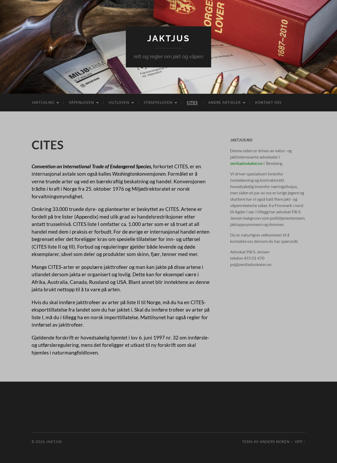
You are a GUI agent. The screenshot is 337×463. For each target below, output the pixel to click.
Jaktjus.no (43, 102)
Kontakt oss (268, 102)
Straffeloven (158, 102)
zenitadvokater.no (246, 163)
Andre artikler (224, 102)
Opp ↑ (300, 442)
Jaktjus (168, 38)
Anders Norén (275, 442)
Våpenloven (81, 102)
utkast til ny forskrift (153, 345)
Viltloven (118, 102)
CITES (192, 102)
